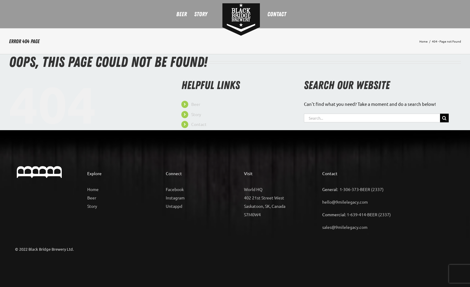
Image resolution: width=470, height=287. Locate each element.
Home (93, 189)
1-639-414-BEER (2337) (369, 214)
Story (196, 114)
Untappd (174, 206)
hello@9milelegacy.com (345, 202)
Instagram (175, 197)
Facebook (175, 189)
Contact (199, 124)
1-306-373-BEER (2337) (362, 189)
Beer (195, 104)
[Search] (444, 118)
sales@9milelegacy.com (344, 227)
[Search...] (372, 118)
